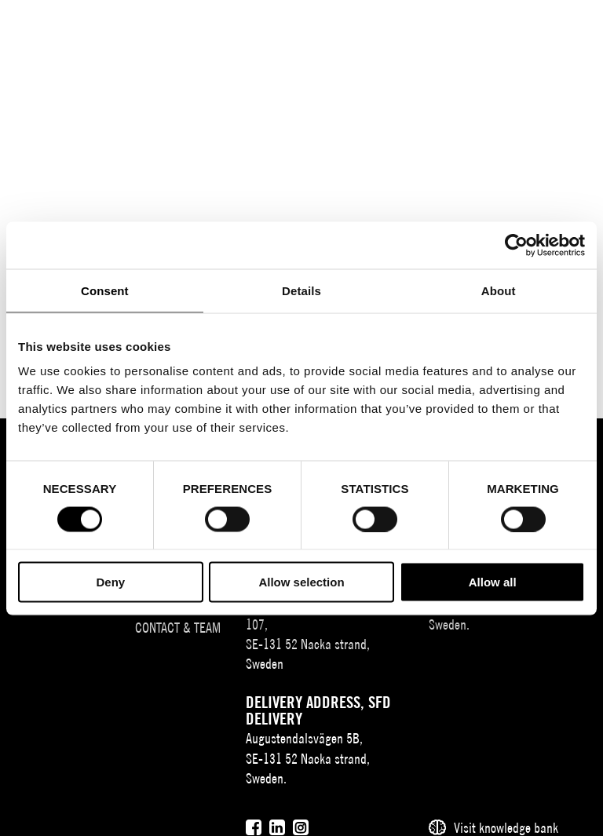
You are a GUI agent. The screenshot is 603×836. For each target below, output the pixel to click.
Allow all (493, 582)
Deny (110, 582)
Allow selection (301, 582)
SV (442, 28)
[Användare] (525, 25)
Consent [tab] (105, 290)
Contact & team (178, 627)
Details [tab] (301, 290)
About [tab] (498, 290)
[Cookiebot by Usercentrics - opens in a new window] (516, 245)
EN (465, 28)
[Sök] (494, 25)
